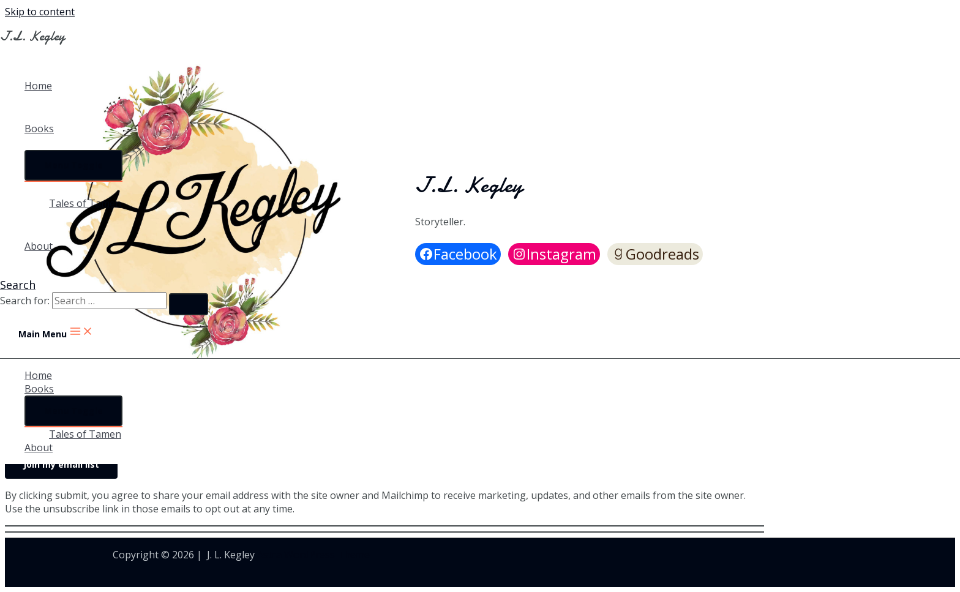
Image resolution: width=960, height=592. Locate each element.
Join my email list (61, 464)
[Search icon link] (18, 284)
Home (38, 85)
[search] (109, 300)
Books (39, 128)
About (38, 246)
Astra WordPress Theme (313, 554)
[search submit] (188, 304)
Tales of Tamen (85, 203)
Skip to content (40, 11)
